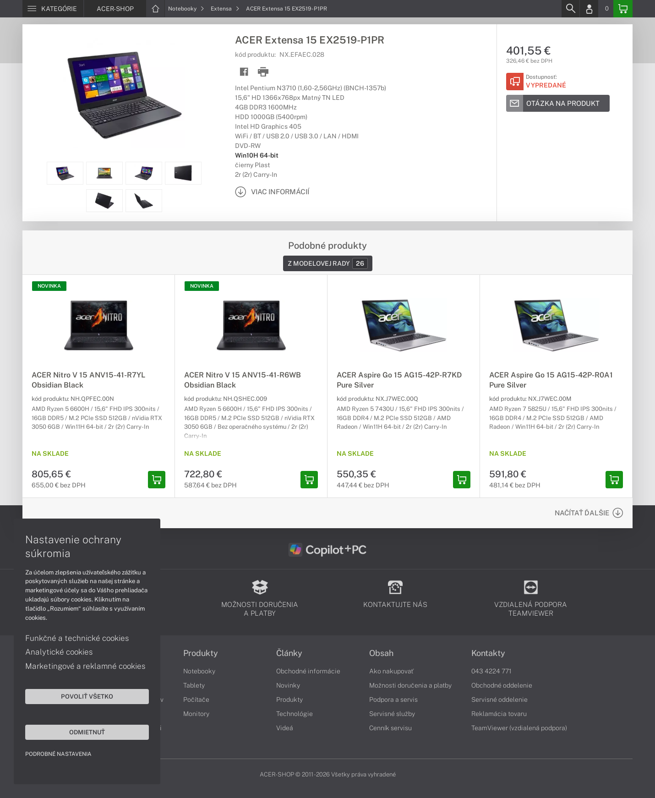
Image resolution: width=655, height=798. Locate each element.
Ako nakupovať (391, 671)
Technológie (294, 713)
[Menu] (52, 8)
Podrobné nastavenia (58, 754)
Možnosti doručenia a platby (410, 685)
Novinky (288, 685)
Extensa (225, 8)
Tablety (194, 685)
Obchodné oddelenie (501, 685)
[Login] (589, 8)
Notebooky (186, 8)
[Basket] (623, 8)
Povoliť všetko (87, 696)
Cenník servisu (390, 728)
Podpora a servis (393, 699)
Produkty (200, 653)
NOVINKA (49, 286)
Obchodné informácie (308, 671)
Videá (284, 728)
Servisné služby (392, 713)
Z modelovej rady (328, 263)
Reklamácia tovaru (499, 713)
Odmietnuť (87, 732)
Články (289, 653)
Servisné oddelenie (499, 699)
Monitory (196, 713)
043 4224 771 (491, 671)
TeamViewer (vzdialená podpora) (519, 728)
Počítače (196, 699)
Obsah (381, 653)
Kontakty (488, 653)
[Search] (570, 8)
